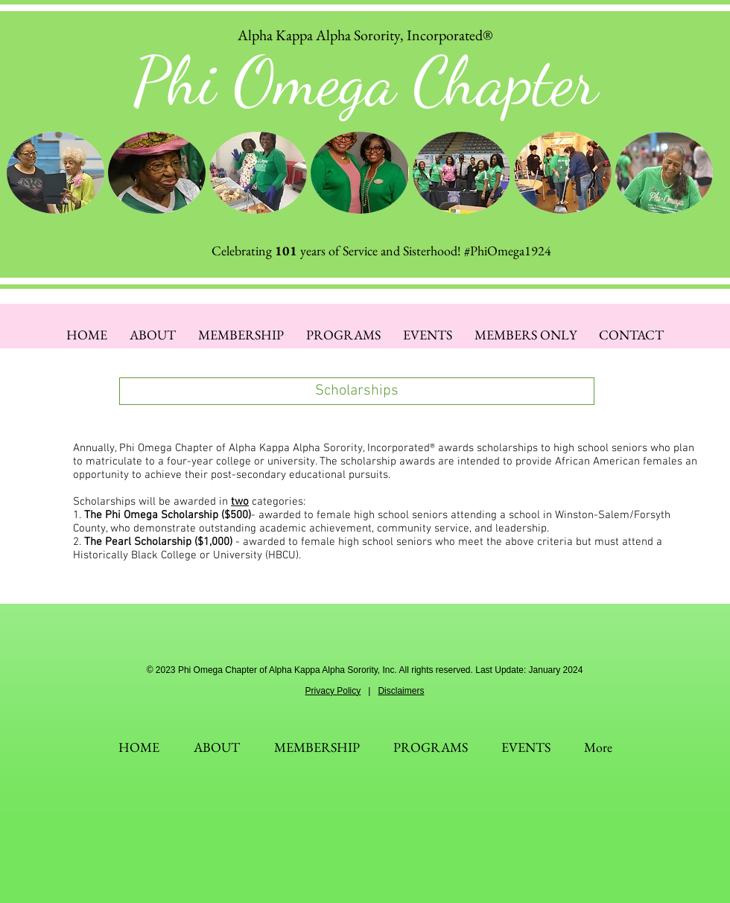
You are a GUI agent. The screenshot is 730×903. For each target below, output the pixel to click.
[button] (55, 173)
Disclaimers (401, 691)
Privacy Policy (333, 691)
